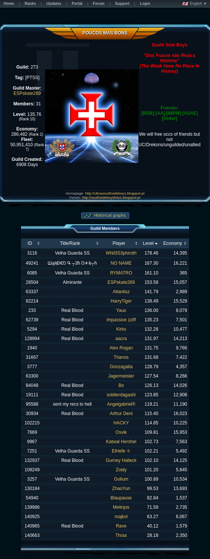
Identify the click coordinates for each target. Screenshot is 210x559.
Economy (173, 243)
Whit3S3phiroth (121, 253)
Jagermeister (121, 376)
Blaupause (121, 498)
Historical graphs (109, 215)
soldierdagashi (120, 394)
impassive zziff (121, 319)
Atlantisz (120, 291)
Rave (121, 526)
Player (118, 243)
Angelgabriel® (121, 404)
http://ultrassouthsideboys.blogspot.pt (114, 193)
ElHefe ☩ (121, 451)
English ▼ (194, 3)
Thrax (121, 535)
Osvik (121, 432)
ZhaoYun (121, 488)
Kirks (121, 329)
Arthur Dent (121, 413)
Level (148, 243)
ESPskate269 (27, 93)
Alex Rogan (121, 348)
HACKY (121, 423)
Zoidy (121, 469)
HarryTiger (121, 301)
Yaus (121, 310)
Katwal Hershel (121, 441)
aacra (121, 338)
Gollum (121, 479)
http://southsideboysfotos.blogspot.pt (111, 197)
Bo (121, 385)
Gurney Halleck (121, 460)
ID (30, 243)
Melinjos (121, 507)
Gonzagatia (121, 366)
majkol (121, 516)
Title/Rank (70, 243)
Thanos (121, 357)
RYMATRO (121, 273)
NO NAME (121, 263)
